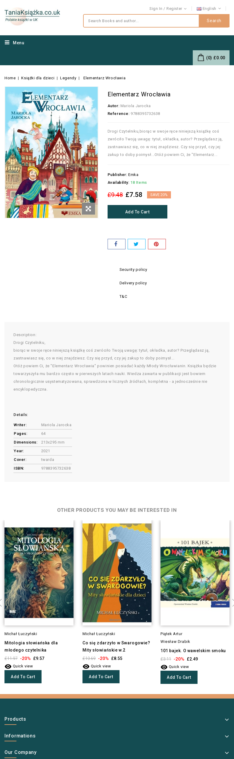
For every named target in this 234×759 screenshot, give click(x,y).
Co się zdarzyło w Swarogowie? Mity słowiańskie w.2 (116, 646)
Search (214, 21)
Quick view (18, 666)
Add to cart (137, 212)
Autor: (114, 106)
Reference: (119, 113)
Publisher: (117, 174)
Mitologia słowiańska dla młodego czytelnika (31, 646)
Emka (133, 174)
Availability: (118, 182)
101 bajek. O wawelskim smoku (193, 650)
